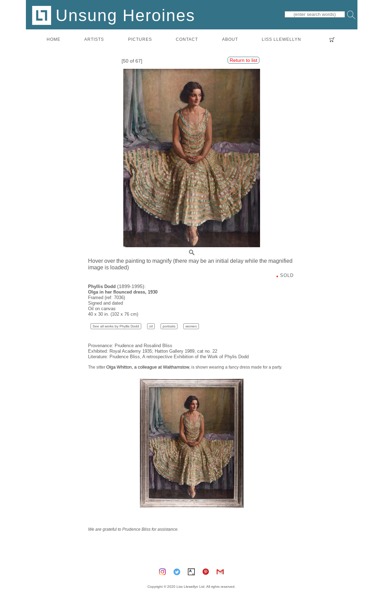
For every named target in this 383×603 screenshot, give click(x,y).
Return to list (243, 60)
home (53, 39)
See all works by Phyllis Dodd (116, 326)
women (191, 326)
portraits (169, 326)
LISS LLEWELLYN (281, 39)
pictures (140, 39)
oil (151, 326)
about (230, 39)
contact (187, 39)
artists (94, 39)
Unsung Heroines (113, 15)
